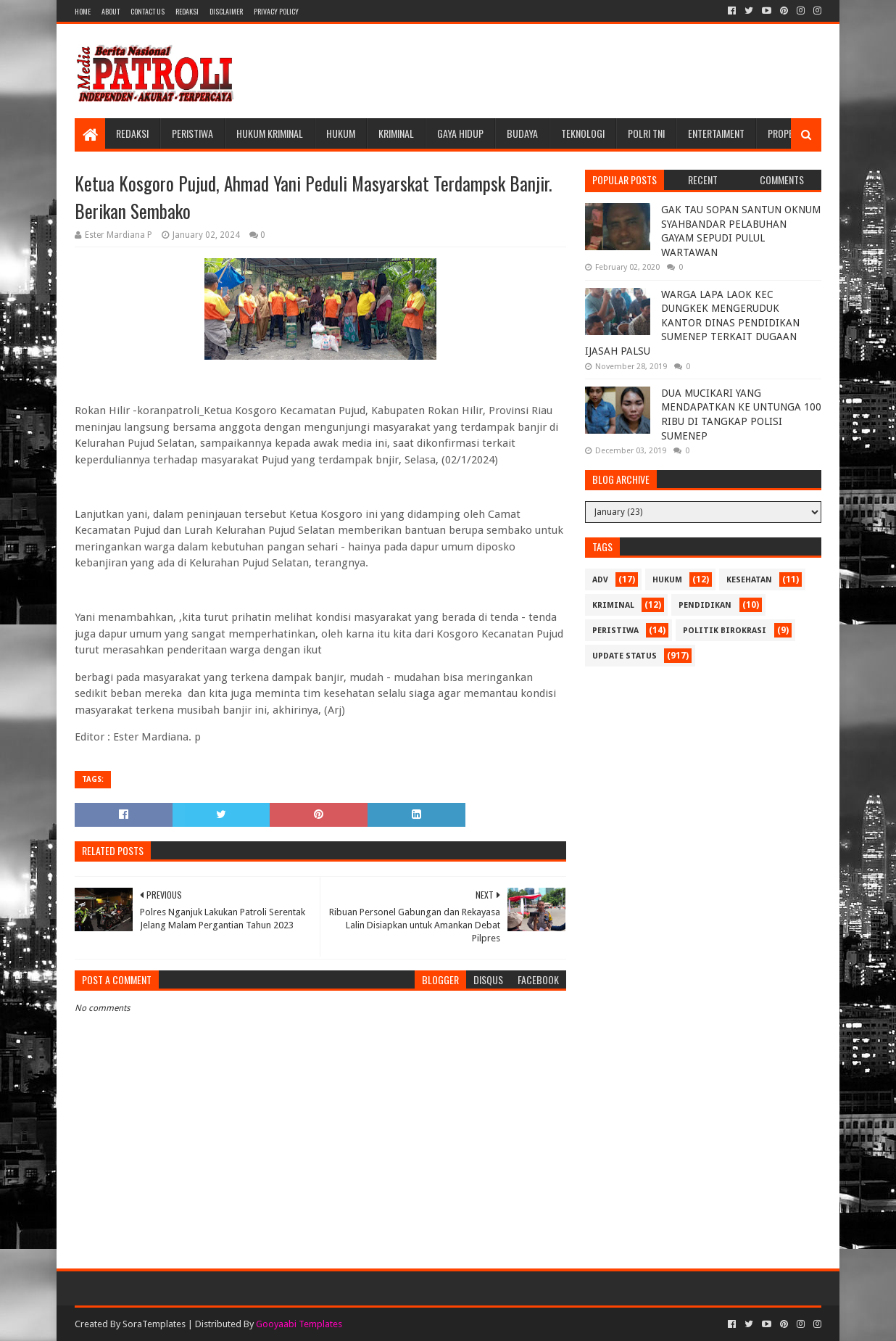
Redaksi (187, 11)
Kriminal (396, 133)
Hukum (340, 133)
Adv (600, 580)
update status (624, 656)
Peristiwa (192, 133)
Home (83, 11)
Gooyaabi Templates (299, 1324)
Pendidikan (705, 605)
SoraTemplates (154, 1324)
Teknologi (583, 133)
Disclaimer (226, 11)
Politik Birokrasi (724, 630)
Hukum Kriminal (269, 133)
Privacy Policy (276, 11)
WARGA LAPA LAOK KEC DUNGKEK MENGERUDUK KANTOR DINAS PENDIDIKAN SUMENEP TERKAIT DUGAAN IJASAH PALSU (692, 323)
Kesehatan (749, 580)
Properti (786, 133)
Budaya (522, 133)
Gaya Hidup (460, 133)
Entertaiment (716, 133)
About (110, 11)
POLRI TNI (646, 133)
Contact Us (147, 11)
